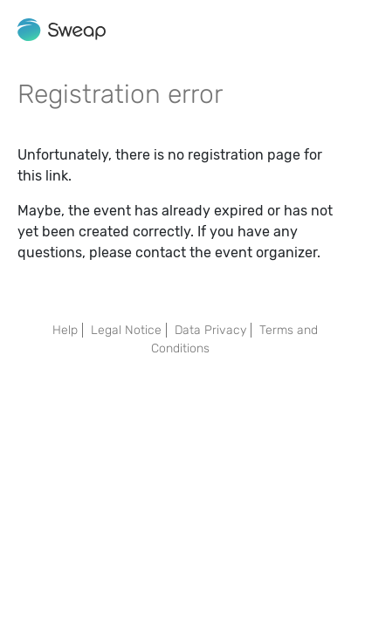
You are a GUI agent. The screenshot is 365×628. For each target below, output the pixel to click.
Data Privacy (210, 330)
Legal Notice (126, 330)
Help (65, 330)
